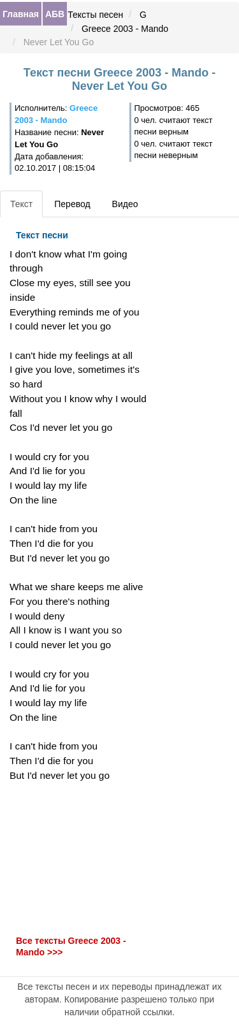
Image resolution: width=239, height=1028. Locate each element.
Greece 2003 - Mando (125, 29)
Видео (125, 204)
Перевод (72, 204)
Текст (21, 204)
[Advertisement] (80, 858)
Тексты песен (95, 15)
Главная (21, 14)
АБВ (54, 14)
